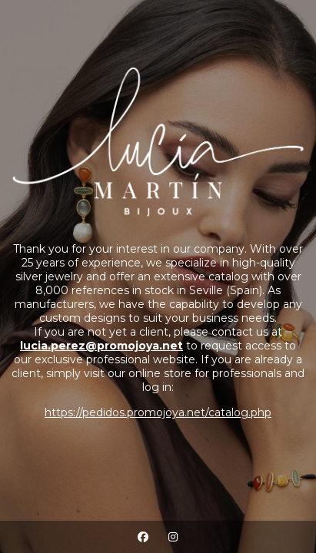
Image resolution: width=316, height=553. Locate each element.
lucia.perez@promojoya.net (101, 346)
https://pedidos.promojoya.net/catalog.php (158, 412)
